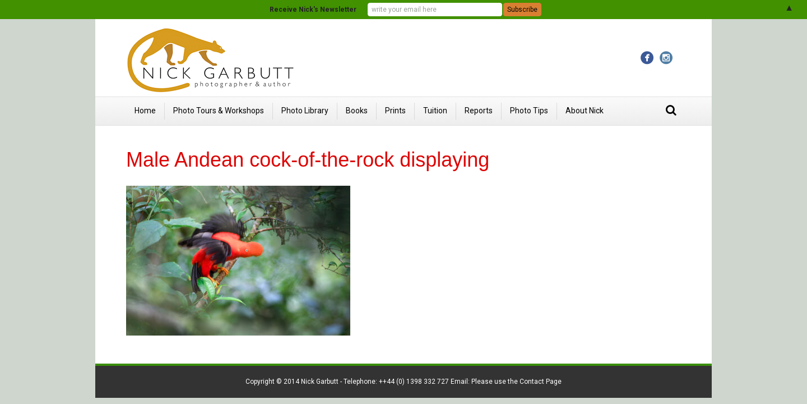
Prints (395, 110)
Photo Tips (529, 110)
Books (357, 110)
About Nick (584, 110)
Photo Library (304, 110)
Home (145, 110)
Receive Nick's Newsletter (313, 9)
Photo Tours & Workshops (218, 110)
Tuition (435, 110)
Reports (479, 110)
